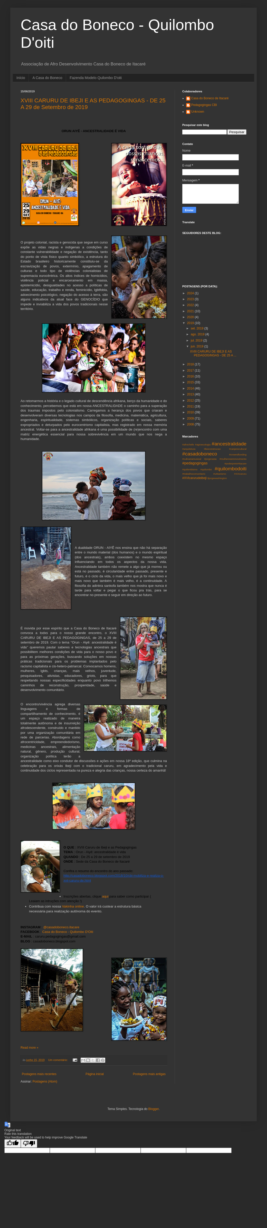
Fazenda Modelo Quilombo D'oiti (96, 78)
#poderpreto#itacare (235, 463)
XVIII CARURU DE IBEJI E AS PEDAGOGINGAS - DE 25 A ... (213, 353)
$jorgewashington (217, 478)
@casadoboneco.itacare (61, 927)
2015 (191, 382)
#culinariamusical (191, 458)
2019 (191, 323)
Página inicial (94, 1074)
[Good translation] (12, 1143)
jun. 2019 (197, 346)
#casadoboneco (199, 453)
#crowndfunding (237, 454)
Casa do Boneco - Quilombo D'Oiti (67, 932)
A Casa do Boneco (47, 78)
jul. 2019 (197, 340)
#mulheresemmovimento (233, 458)
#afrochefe (188, 444)
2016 (191, 376)
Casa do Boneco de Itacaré (209, 98)
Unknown (197, 111)
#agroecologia (203, 444)
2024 (191, 293)
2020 (191, 317)
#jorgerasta (210, 458)
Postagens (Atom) (45, 1081)
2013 (191, 394)
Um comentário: (58, 1059)
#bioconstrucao (212, 448)
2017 (191, 370)
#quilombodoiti (230, 468)
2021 (191, 311)
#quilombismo (189, 469)
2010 (191, 412)
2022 (191, 305)
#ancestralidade (229, 443)
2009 (191, 418)
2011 (191, 406)
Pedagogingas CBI (204, 105)
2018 (191, 364)
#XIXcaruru (240, 473)
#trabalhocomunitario (193, 473)
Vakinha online (72, 906)
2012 (191, 400)
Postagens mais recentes (39, 1074)
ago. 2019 (198, 334)
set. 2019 (197, 328)
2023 (191, 299)
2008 (191, 424)
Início (20, 78)
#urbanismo (219, 473)
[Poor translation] (29, 1143)
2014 (191, 388)
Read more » (29, 1047)
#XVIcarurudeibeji (194, 478)
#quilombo (206, 469)
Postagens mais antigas (149, 1074)
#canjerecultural (237, 448)
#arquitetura (188, 448)
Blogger (153, 1109)
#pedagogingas (194, 463)
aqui (105, 896)
